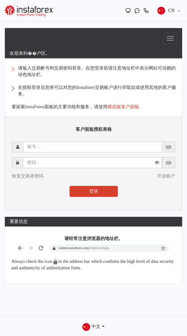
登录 (93, 191)
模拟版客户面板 (123, 106)
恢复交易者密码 (27, 176)
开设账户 (166, 176)
